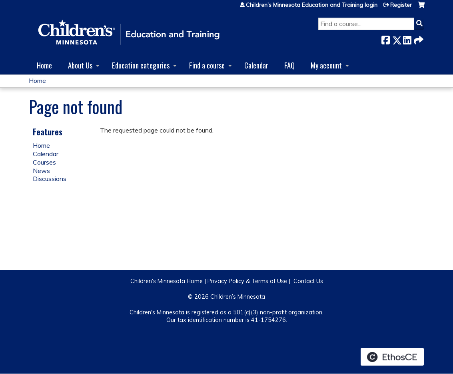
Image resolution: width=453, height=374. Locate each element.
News (41, 171)
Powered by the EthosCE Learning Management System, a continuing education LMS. (392, 356)
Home (44, 65)
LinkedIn (407, 38)
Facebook (385, 38)
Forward (418, 38)
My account (326, 65)
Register (401, 5)
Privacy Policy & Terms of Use (247, 281)
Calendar (256, 65)
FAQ (289, 65)
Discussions (49, 179)
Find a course (207, 65)
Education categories (141, 65)
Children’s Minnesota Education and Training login (311, 5)
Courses (44, 162)
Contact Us (308, 281)
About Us (80, 65)
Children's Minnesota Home (166, 281)
